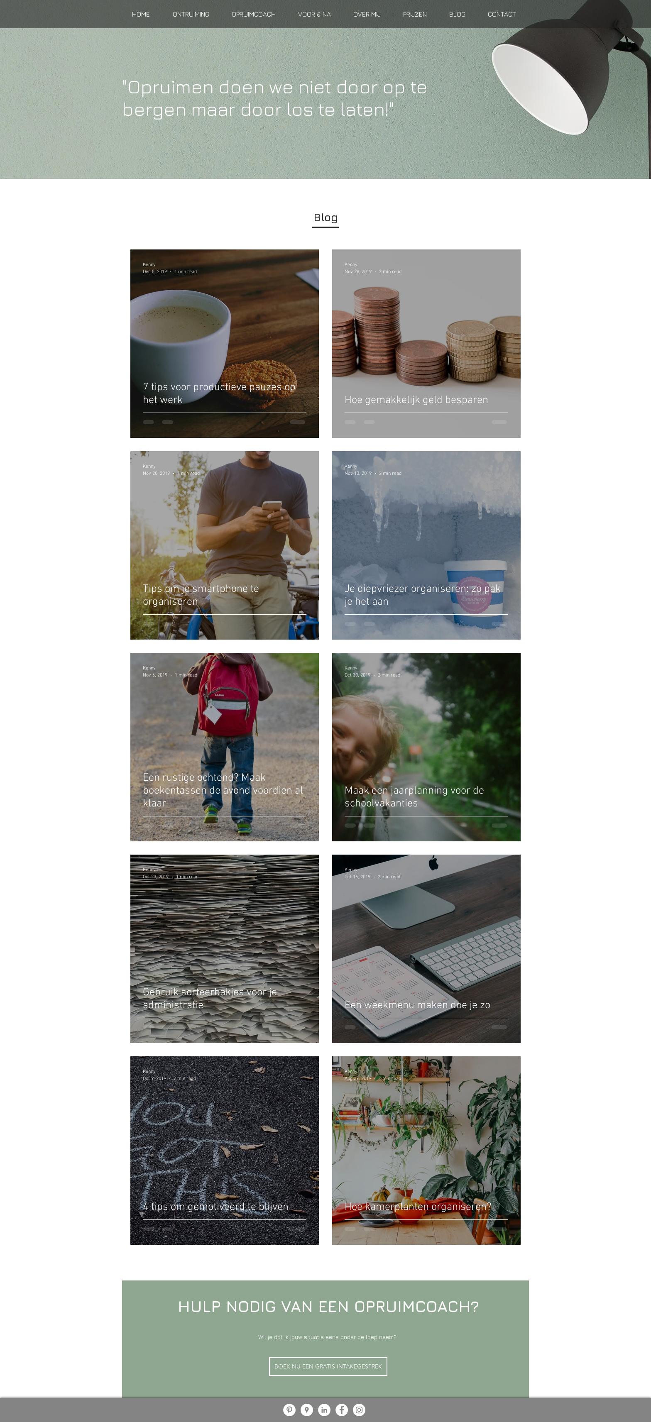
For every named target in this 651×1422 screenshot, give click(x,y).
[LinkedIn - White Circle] (324, 1410)
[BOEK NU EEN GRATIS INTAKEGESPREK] (328, 1366)
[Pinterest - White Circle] (289, 1410)
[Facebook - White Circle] (341, 1410)
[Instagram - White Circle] (359, 1410)
